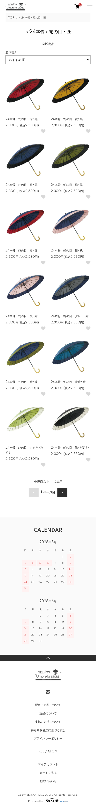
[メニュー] (89, 6)
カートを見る (48, 772)
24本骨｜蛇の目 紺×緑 (21, 382)
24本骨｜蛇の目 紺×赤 (21, 250)
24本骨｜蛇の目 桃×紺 (21, 316)
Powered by (48, 800)
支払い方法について (48, 721)
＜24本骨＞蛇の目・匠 (32, 17)
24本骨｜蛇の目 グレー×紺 (69, 316)
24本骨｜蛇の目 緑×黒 (67, 184)
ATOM (52, 751)
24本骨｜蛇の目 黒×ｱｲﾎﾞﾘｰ (70, 447)
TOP (11, 17)
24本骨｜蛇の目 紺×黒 (21, 184)
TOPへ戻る (48, 658)
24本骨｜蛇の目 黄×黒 (67, 119)
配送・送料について (48, 705)
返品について (48, 713)
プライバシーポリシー (48, 738)
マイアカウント (48, 764)
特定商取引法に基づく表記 (48, 730)
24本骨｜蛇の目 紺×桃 (67, 250)
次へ (62, 492)
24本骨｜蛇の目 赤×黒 (21, 119)
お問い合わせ (48, 781)
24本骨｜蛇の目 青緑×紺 (68, 382)
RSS (42, 751)
